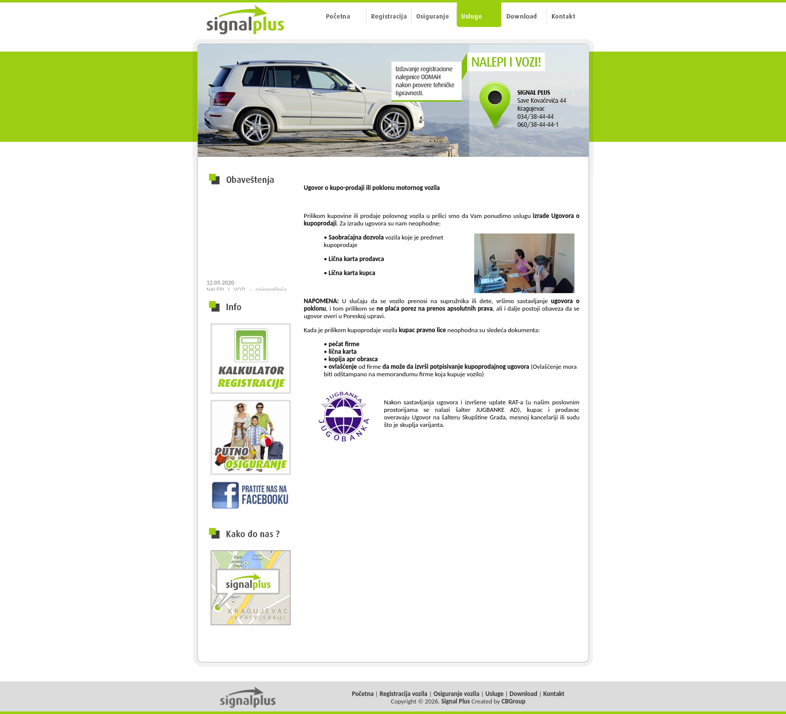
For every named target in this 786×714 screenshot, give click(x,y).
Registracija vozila (403, 693)
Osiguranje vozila (457, 693)
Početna (363, 693)
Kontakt (553, 693)
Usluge (494, 693)
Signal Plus (455, 701)
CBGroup (513, 701)
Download (523, 693)
